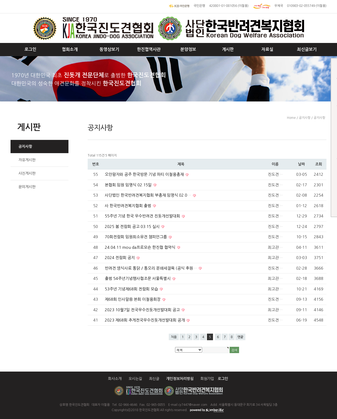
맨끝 (240, 337)
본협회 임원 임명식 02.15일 (129, 185)
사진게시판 (27, 173)
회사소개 (115, 379)
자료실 (267, 49)
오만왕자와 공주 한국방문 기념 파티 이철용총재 (145, 174)
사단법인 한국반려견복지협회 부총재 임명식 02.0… (148, 195)
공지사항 (25, 146)
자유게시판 (27, 160)
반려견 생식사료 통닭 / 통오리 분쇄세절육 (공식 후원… (151, 268)
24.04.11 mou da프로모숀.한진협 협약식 (140, 247)
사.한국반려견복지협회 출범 (128, 206)
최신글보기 (307, 49)
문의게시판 (27, 187)
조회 (318, 164)
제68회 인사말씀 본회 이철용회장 (133, 299)
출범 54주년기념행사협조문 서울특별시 (138, 278)
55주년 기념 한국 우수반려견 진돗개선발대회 (143, 216)
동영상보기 (109, 49)
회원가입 (207, 379)
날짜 (301, 164)
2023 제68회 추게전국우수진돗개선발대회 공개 (145, 320)
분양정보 (188, 49)
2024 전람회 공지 (120, 258)
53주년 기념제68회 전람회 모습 (132, 289)
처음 (174, 337)
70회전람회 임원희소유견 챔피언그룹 (136, 237)
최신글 (154, 379)
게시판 (228, 49)
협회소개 (70, 49)
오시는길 (135, 379)
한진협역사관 (149, 49)
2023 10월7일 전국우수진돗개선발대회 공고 (143, 310)
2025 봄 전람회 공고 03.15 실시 (133, 226)
